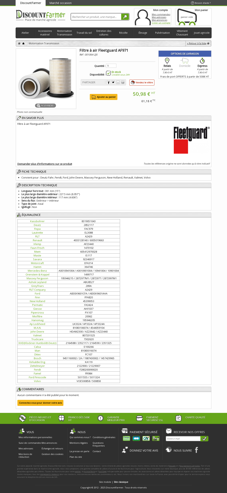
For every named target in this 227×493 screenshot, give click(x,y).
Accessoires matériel (45, 32)
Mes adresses (159, 17)
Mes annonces (159, 19)
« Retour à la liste (196, 43)
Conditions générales (104, 437)
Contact (97, 451)
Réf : (82, 54)
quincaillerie (89, 471)
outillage (103, 471)
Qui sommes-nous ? (80, 437)
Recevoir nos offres (189, 432)
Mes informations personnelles (35, 437)
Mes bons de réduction (25, 455)
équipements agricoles (190, 466)
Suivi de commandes (30, 443)
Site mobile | (113, 481)
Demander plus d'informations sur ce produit (44, 164)
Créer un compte (161, 22)
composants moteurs (49, 474)
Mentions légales (79, 442)
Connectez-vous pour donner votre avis (40, 402)
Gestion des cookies (52, 454)
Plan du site (76, 456)
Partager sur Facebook (108, 82)
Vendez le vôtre (144, 82)
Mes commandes (161, 14)
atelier (78, 471)
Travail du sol (84, 32)
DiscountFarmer (30, 3)
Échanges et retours (52, 448)
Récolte (123, 32)
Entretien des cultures (103, 32)
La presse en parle (79, 451)
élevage (172, 466)
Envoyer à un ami (118, 82)
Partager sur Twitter (113, 82)
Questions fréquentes (99, 444)
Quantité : (99, 66)
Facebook (196, 449)
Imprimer (123, 82)
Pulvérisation (162, 32)
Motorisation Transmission (64, 32)
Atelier (25, 32)
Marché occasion (60, 3)
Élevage (143, 32)
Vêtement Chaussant (182, 32)
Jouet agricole (202, 32)
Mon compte (143, 16)
